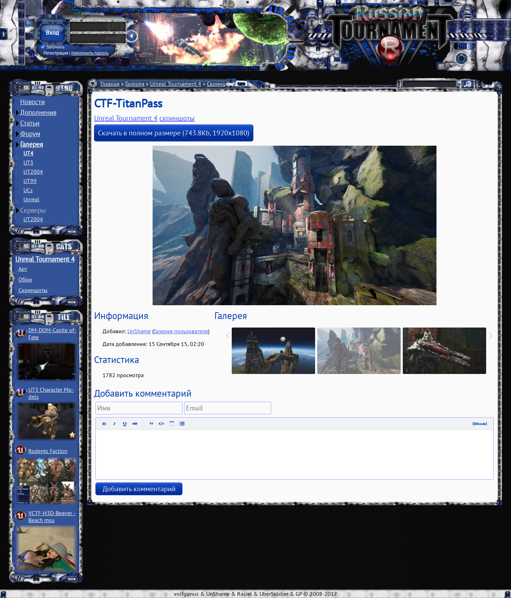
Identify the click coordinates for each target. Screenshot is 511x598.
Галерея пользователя (181, 331)
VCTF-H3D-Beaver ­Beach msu (52, 516)
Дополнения (38, 112)
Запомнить (53, 47)
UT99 (30, 180)
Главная (110, 83)
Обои (25, 279)
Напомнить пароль (90, 53)
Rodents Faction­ (47, 450)
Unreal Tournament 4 (45, 259)
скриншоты (176, 118)
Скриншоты (33, 290)
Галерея (31, 144)
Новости (32, 101)
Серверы (33, 210)
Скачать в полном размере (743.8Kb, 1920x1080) (173, 133)
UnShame (139, 331)
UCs (28, 190)
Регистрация (55, 53)
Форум (30, 133)
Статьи (29, 123)
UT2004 (33, 171)
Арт (22, 268)
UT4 (28, 153)
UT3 (28, 162)
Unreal (31, 199)
